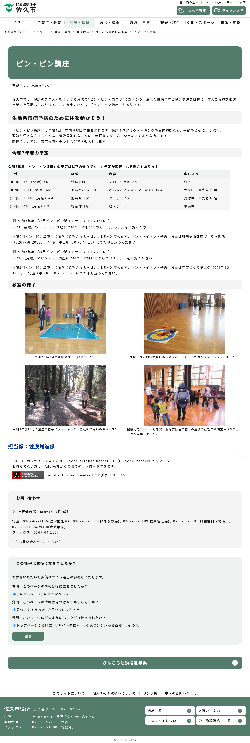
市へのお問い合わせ (181, 693)
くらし (19, 22)
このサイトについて (69, 693)
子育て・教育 (49, 22)
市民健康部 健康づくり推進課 (43, 511)
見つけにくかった (65, 609)
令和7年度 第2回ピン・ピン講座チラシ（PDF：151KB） (65, 220)
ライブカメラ (233, 10)
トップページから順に (34, 625)
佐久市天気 (197, 10)
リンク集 (150, 693)
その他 (133, 625)
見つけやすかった (30, 609)
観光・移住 (170, 22)
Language (212, 2)
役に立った (25, 593)
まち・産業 (110, 22)
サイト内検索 (69, 625)
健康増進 (83, 32)
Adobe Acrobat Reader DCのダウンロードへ (69, 475)
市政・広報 (231, 22)
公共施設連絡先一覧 (215, 720)
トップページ (39, 32)
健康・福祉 (80, 22)
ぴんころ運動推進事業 (112, 32)
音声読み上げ (189, 2)
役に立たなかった (54, 593)
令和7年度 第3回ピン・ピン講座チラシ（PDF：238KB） (65, 251)
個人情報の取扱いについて (114, 693)
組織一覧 (155, 710)
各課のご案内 (209, 710)
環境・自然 (140, 22)
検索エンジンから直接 (104, 625)
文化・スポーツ (200, 22)
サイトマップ (236, 2)
